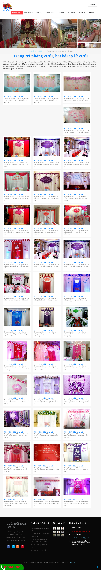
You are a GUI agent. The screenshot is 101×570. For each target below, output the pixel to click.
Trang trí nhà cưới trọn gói (40, 539)
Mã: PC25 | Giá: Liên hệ (73, 228)
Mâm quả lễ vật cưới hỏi (39, 542)
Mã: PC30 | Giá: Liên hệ (13, 195)
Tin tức (82, 12)
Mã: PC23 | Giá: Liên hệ (43, 262)
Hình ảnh (50, 12)
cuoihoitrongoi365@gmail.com (82, 538)
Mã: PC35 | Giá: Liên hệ (73, 96)
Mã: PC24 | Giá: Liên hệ (13, 262)
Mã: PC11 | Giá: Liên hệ (43, 398)
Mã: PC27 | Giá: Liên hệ (13, 228)
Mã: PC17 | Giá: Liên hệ (43, 330)
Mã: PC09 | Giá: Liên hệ (13, 432)
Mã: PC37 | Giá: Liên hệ (13, 96)
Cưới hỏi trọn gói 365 (35, 51)
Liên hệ (92, 12)
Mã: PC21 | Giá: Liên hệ (13, 296)
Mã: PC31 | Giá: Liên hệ (73, 161)
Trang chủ (16, 12)
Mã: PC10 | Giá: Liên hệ (73, 398)
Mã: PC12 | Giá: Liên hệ (13, 398)
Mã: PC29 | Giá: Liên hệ (43, 195)
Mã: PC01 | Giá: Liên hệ (73, 500)
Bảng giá (61, 12)
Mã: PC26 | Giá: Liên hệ (43, 228)
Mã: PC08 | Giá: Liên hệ (43, 432)
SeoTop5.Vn (73, 563)
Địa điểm (72, 12)
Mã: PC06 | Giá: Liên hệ (13, 466)
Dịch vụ (39, 12)
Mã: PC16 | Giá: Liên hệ (73, 330)
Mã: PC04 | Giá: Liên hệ (73, 466)
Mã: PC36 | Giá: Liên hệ (43, 96)
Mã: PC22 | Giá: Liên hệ (73, 262)
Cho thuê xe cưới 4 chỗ (38, 550)
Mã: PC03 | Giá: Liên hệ (13, 500)
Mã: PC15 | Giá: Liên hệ (13, 364)
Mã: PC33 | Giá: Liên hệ (13, 161)
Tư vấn (92, 4)
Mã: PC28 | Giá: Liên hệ (73, 195)
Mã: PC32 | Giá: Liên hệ (43, 161)
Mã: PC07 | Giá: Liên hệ (73, 432)
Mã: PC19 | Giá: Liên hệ (73, 296)
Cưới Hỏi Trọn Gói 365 (16, 525)
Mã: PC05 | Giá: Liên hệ (43, 466)
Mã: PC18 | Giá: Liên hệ (13, 330)
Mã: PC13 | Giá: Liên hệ (73, 364)
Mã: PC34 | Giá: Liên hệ (73, 128)
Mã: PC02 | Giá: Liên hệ (43, 500)
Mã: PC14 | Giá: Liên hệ (43, 364)
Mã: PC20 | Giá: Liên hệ (43, 296)
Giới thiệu (28, 12)
